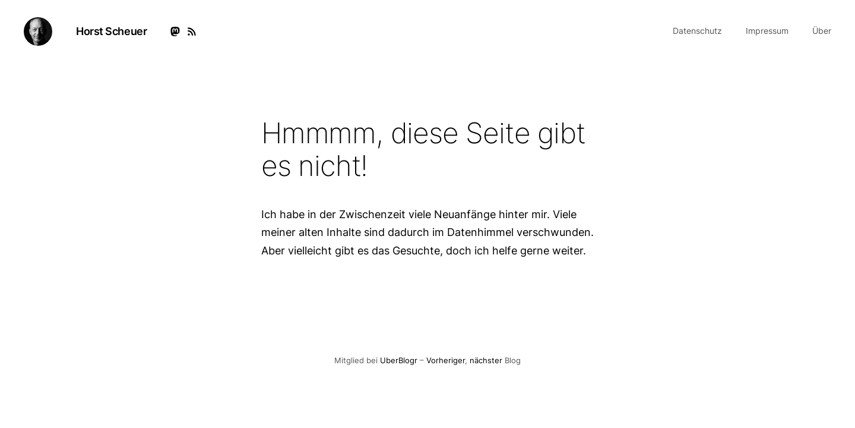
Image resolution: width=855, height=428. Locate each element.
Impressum (767, 31)
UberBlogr (398, 360)
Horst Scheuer (111, 31)
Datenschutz (697, 31)
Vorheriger (445, 360)
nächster (486, 360)
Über (821, 31)
